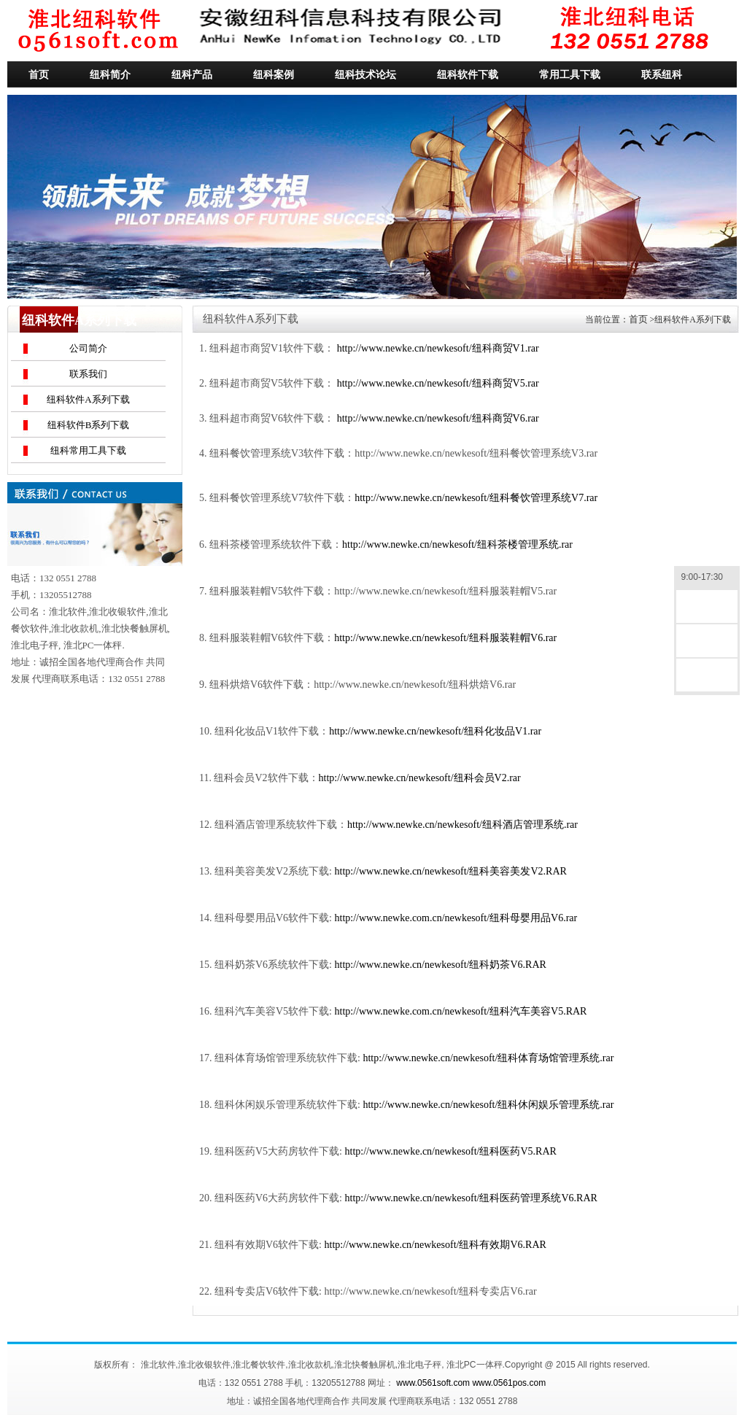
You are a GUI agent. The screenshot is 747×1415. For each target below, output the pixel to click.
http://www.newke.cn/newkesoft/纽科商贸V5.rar (438, 383)
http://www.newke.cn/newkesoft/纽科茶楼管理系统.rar (457, 544)
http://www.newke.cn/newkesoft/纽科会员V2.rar (420, 777)
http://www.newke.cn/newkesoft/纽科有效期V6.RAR (435, 1244)
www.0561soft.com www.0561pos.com (471, 1383)
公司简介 (88, 348)
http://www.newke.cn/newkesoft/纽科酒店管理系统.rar (462, 824)
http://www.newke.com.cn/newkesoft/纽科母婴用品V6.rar (456, 917)
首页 (638, 319)
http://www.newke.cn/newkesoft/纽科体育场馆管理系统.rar (488, 1057)
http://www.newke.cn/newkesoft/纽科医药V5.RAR (451, 1151)
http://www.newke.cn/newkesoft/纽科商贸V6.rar (438, 418)
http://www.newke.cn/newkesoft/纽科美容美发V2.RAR (451, 871)
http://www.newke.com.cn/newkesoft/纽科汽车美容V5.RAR (461, 1011)
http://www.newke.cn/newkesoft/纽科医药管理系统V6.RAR (471, 1198)
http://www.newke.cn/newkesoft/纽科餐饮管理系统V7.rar (476, 497)
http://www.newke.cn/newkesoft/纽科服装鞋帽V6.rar (445, 637)
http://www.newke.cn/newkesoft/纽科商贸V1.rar (438, 348)
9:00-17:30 (706, 578)
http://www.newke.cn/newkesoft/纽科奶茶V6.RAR (440, 964)
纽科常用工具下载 (88, 450)
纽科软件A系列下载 (88, 399)
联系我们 (88, 373)
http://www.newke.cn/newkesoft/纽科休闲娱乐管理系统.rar (488, 1104)
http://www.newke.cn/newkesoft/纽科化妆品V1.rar (435, 731)
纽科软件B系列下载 (88, 424)
